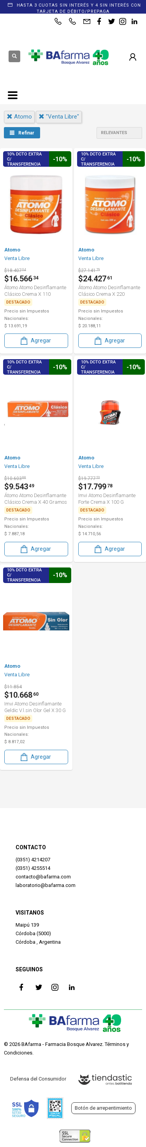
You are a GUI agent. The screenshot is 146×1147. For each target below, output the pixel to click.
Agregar (35, 341)
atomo (19, 116)
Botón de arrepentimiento (103, 1108)
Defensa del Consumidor (38, 1079)
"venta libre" (59, 116)
